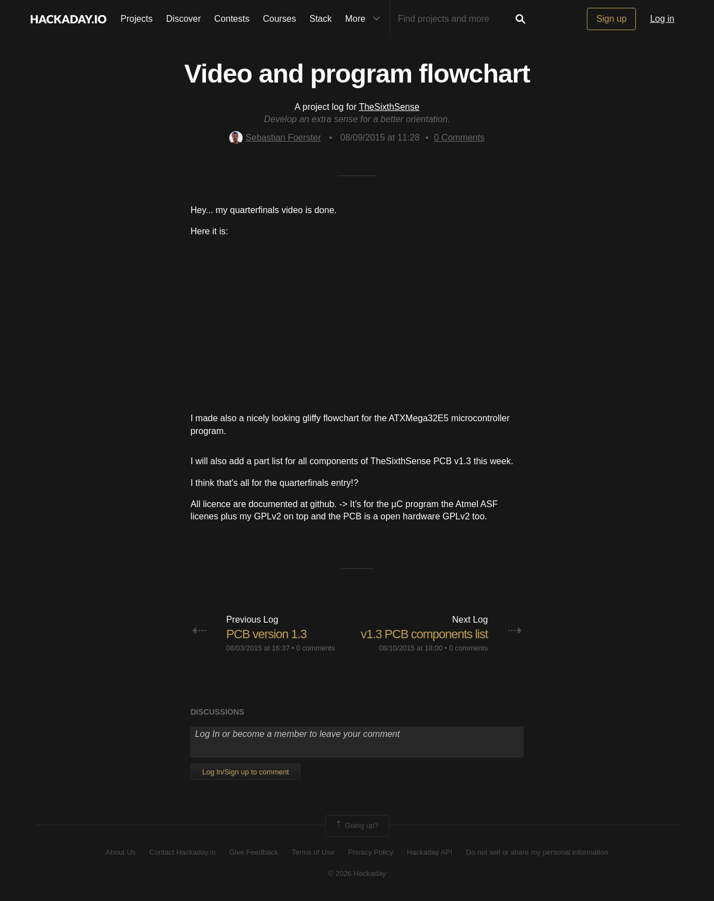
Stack (321, 18)
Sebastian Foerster (275, 137)
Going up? (356, 826)
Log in (662, 18)
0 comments (315, 648)
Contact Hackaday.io (182, 852)
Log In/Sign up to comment (245, 772)
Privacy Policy (370, 852)
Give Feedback (253, 852)
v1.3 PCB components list (424, 634)
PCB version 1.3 (266, 634)
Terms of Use (313, 852)
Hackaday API (429, 852)
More (365, 19)
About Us (121, 852)
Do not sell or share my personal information (537, 852)
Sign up (611, 18)
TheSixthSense (389, 107)
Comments (459, 137)
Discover (183, 18)
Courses (279, 18)
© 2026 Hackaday (357, 873)
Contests (231, 18)
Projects (136, 18)
